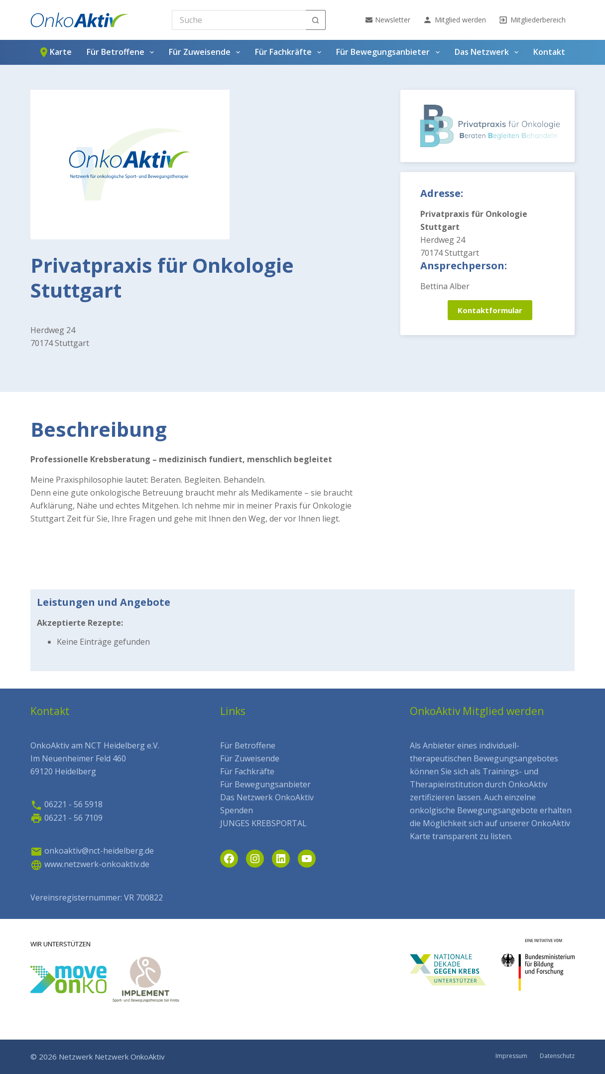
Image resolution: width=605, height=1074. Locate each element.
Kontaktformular (490, 310)
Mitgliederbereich (532, 20)
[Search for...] (238, 20)
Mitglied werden (454, 20)
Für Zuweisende (206, 52)
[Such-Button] (316, 20)
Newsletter (387, 19)
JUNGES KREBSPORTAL (263, 823)
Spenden (236, 810)
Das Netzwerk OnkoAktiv (267, 797)
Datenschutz (557, 1056)
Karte (55, 52)
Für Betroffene (122, 52)
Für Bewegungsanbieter (389, 52)
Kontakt (549, 51)
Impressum (511, 1056)
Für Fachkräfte (290, 52)
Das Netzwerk (488, 52)
